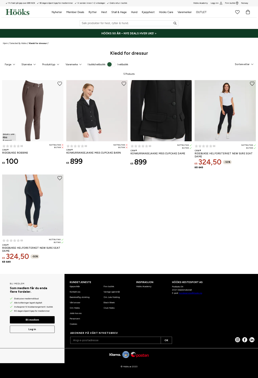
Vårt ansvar (75, 302)
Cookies (73, 324)
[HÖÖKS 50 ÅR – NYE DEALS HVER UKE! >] (129, 33)
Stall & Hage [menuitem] (119, 12)
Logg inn (216, 3)
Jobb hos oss (76, 313)
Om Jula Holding (112, 297)
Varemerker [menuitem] (185, 12)
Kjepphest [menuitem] (148, 12)
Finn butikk (231, 3)
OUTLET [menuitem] (201, 12)
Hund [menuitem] (134, 12)
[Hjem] (27, 12)
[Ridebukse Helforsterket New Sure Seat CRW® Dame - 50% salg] (225, 126)
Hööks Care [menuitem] (166, 12)
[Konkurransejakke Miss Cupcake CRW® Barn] (97, 124)
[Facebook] (244, 339)
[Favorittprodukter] (237, 12)
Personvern (75, 318)
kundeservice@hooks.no (190, 293)
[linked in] (251, 339)
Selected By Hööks (18, 43)
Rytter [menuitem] (93, 12)
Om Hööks (75, 308)
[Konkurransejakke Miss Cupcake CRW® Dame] (161, 124)
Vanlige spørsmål (112, 292)
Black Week (109, 302)
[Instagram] (237, 339)
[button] (10, 64)
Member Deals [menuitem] (75, 12)
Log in (32, 329)
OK (166, 340)
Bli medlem (32, 319)
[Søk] (129, 23)
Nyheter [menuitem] (57, 12)
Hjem (5, 43)
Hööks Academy (143, 286)
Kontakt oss (75, 292)
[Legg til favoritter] (60, 84)
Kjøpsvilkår (75, 286)
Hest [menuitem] (104, 12)
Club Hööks (109, 308)
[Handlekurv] (247, 12)
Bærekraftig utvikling (80, 297)
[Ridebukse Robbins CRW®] (32, 124)
